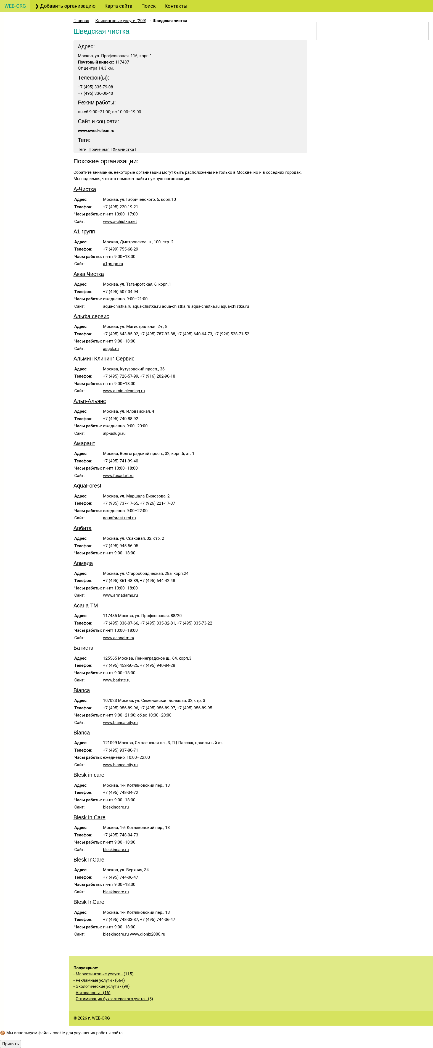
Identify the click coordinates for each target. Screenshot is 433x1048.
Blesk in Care (89, 817)
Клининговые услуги (33, 304)
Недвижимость (27, 379)
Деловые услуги (28, 261)
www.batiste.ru (117, 680)
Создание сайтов (29, 65)
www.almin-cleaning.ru (124, 390)
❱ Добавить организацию (65, 6)
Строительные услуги (29, 413)
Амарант (84, 443)
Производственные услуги (27, 433)
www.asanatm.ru (118, 637)
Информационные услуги (34, 363)
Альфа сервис (91, 316)
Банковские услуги (31, 120)
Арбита (82, 528)
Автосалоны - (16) (93, 992)
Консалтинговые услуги (32, 104)
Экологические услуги (30, 503)
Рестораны (21, 293)
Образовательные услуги (33, 234)
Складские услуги (29, 487)
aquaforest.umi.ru (119, 517)
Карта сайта (118, 6)
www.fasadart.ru (118, 475)
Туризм (18, 89)
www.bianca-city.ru (120, 722)
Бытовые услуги (29, 328)
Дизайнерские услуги (33, 156)
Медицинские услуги (28, 344)
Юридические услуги (34, 77)
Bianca (81, 690)
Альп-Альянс (89, 401)
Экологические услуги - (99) (103, 986)
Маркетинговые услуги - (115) (104, 973)
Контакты (176, 6)
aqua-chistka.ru (117, 306)
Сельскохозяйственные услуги (32, 471)
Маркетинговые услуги (31, 171)
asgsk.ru (111, 348)
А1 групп (84, 231)
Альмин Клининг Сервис (103, 359)
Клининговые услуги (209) (120, 20)
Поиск (148, 6)
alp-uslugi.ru (114, 433)
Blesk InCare (88, 860)
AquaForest (87, 486)
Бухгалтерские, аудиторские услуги (32, 49)
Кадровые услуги (28, 218)
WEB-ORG (101, 1018)
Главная (81, 20)
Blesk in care (88, 775)
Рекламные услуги (31, 187)
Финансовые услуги (32, 132)
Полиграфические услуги (33, 202)
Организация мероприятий (25, 277)
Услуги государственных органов (33, 394)
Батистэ (83, 648)
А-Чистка (84, 189)
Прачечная (99, 149)
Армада (83, 563)
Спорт (16, 519)
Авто (15, 34)
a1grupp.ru (113, 263)
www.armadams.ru (120, 595)
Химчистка (123, 149)
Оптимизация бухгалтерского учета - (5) (114, 998)
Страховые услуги (30, 144)
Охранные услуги (29, 249)
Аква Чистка (88, 274)
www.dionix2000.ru (147, 934)
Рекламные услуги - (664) (100, 980)
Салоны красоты (30, 316)
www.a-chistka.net (120, 221)
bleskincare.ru (116, 807)
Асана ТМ (85, 605)
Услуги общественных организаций (30, 452)
